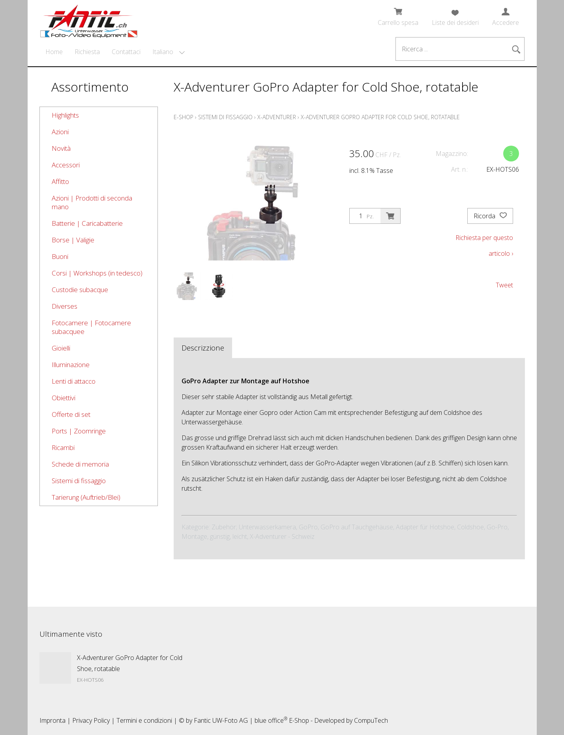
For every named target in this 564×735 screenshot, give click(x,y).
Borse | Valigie (73, 239)
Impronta (52, 720)
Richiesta (87, 51)
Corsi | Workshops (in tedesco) (97, 273)
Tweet (504, 285)
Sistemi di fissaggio (79, 480)
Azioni (60, 131)
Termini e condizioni (144, 720)
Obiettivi (63, 397)
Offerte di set (71, 414)
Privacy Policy (91, 720)
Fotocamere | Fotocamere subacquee (91, 327)
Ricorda (490, 215)
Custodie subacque (80, 289)
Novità (61, 148)
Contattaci (126, 51)
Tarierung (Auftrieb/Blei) (86, 497)
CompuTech (371, 720)
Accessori (66, 164)
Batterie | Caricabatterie (87, 223)
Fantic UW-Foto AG (221, 720)
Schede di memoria (80, 464)
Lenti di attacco (74, 381)
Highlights (65, 115)
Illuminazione (71, 364)
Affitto (60, 181)
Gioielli (61, 347)
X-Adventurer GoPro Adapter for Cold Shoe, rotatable (380, 117)
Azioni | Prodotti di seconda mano (92, 202)
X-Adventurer (276, 117)
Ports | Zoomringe (79, 430)
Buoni (60, 256)
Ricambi (63, 447)
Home (54, 51)
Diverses (64, 306)
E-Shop (183, 117)
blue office (271, 720)
